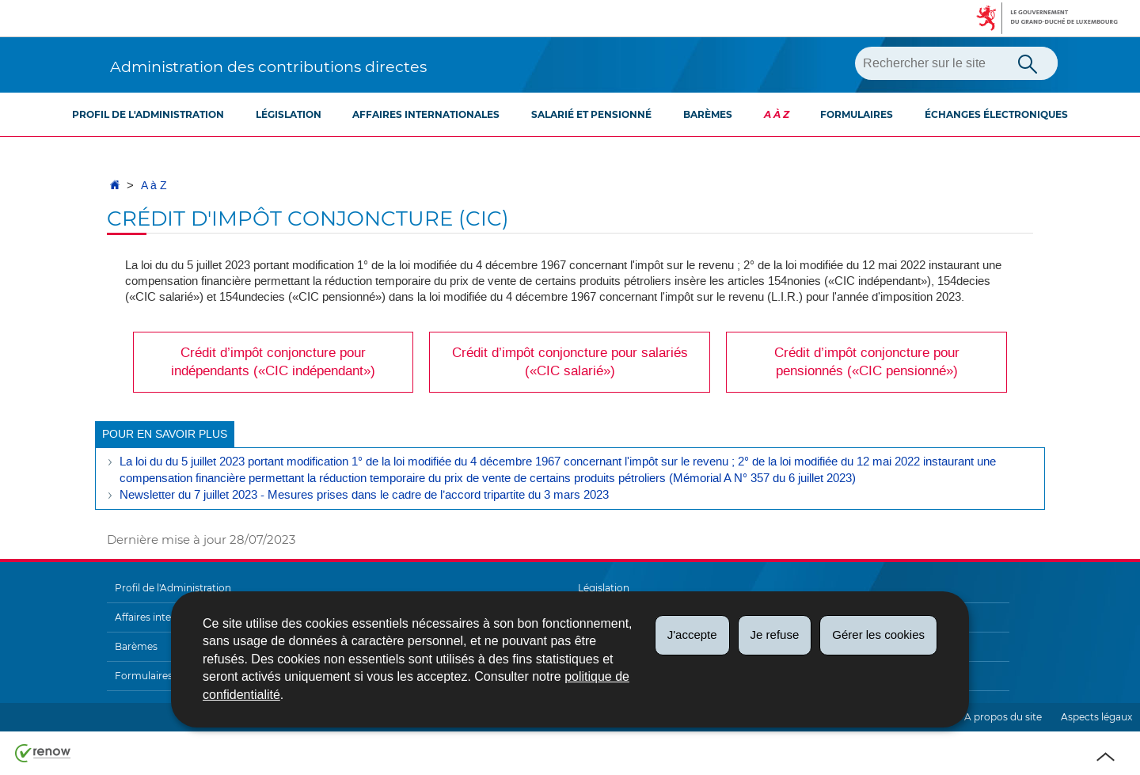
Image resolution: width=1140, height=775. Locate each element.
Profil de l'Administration (148, 114)
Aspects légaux (1096, 717)
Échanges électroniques (996, 114)
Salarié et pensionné (591, 114)
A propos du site (1003, 717)
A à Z (776, 114)
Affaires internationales (426, 114)
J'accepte (692, 634)
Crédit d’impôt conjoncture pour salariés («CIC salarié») (570, 362)
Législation (288, 114)
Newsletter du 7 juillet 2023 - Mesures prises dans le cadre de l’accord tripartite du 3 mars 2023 (364, 495)
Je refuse (775, 634)
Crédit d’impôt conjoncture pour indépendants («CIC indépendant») (273, 362)
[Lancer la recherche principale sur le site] (1028, 62)
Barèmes (707, 114)
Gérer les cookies (878, 634)
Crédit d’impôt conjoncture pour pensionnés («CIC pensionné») (867, 362)
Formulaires (856, 114)
